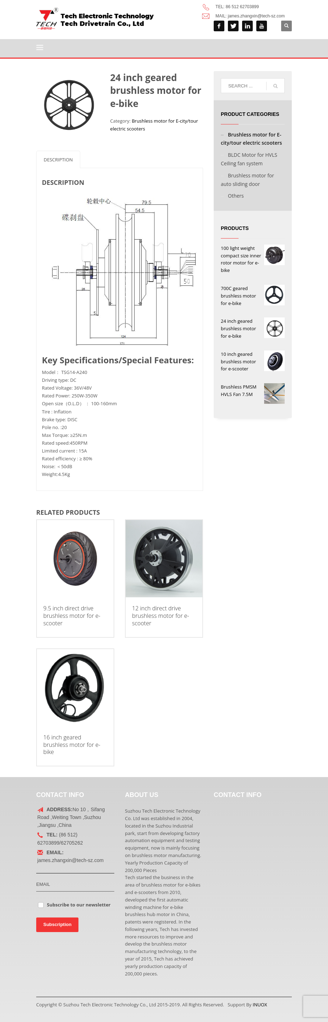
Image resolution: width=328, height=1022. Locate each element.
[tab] (58, 159)
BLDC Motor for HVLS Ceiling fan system (249, 159)
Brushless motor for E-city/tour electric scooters (251, 138)
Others (236, 195)
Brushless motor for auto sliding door (247, 179)
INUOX (260, 1004)
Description (58, 159)
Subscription (57, 924)
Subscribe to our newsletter (79, 904)
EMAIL (43, 884)
